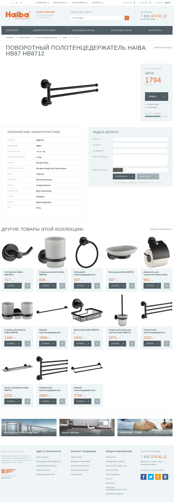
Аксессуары (155, 30)
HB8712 (76, 37)
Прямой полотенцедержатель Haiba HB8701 (50, 332)
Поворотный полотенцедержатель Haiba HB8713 (154, 332)
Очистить (145, 176)
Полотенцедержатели (46, 37)
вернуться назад (162, 47)
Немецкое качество (45, 474)
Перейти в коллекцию (160, 229)
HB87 (65, 37)
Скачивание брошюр (115, 461)
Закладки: (144, 3)
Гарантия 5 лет (43, 470)
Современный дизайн (46, 466)
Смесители (12, 30)
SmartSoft (6, 478)
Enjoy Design (42, 457)
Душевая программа (44, 30)
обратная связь (148, 19)
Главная (9, 37)
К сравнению (153, 104)
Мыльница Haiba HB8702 (121, 272)
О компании (41, 2)
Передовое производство (48, 461)
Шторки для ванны (121, 30)
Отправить (121, 176)
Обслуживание (113, 474)
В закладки (152, 107)
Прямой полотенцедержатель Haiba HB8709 (84, 390)
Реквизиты (111, 457)
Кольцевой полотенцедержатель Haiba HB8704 (84, 274)
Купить (152, 97)
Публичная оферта (114, 494)
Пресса (109, 479)
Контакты (110, 483)
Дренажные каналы (83, 30)
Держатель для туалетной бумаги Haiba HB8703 (156, 274)
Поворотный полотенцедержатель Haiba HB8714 (50, 390)
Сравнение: (127, 3)
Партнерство (112, 470)
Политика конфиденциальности (116, 488)
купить (11, 286)
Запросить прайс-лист (116, 466)
